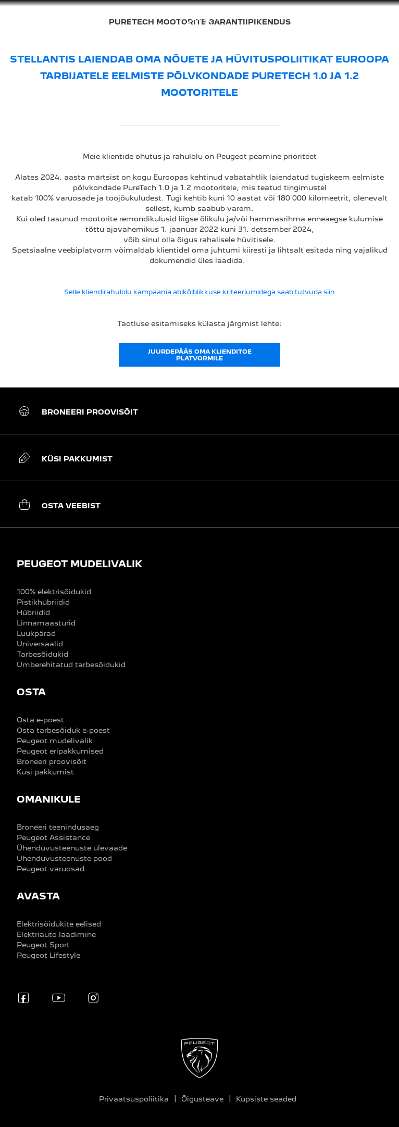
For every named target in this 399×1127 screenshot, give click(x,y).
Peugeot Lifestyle (48, 955)
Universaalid (40, 644)
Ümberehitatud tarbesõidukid (71, 664)
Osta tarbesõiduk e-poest (63, 730)
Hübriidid (33, 612)
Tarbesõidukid (42, 654)
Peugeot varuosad (50, 869)
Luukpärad (36, 633)
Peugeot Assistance (53, 837)
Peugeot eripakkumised (60, 751)
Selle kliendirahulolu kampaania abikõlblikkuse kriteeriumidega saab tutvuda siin (199, 292)
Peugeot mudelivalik (55, 740)
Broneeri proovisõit (51, 761)
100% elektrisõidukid (54, 591)
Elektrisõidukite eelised (59, 924)
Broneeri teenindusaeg (58, 827)
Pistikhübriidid (43, 602)
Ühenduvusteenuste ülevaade (72, 848)
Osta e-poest (40, 720)
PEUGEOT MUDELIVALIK (79, 563)
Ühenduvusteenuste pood (64, 858)
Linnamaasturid (46, 623)
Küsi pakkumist (45, 772)
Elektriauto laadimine (56, 934)
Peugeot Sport (43, 945)
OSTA (31, 691)
